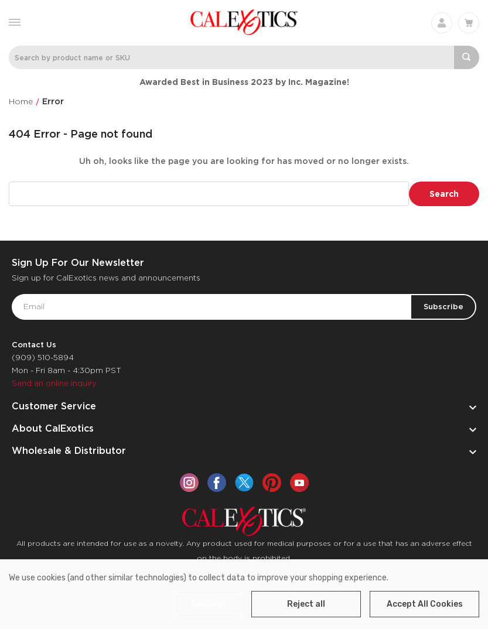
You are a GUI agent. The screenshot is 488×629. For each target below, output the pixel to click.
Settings (208, 604)
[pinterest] (271, 482)
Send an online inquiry (54, 383)
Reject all (306, 604)
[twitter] (244, 482)
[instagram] (189, 482)
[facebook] (216, 482)
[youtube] (299, 482)
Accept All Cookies (425, 604)
